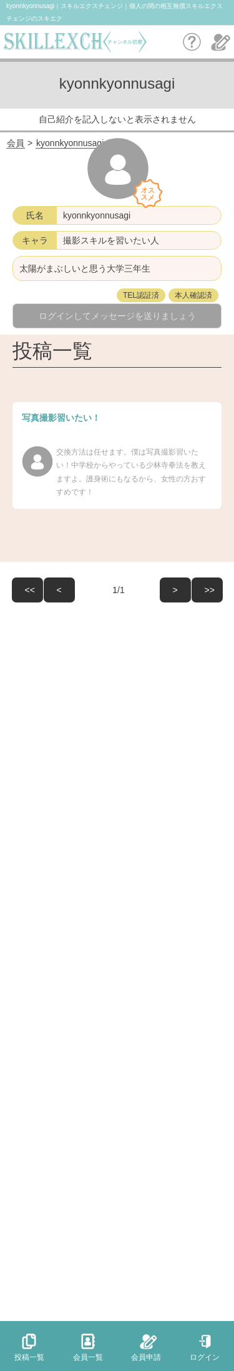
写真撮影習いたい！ (61, 418)
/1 (100, 589)
